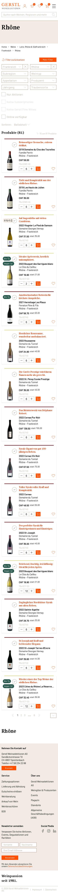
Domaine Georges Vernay (31, 228)
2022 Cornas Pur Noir (29, 417)
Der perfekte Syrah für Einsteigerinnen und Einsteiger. (36, 527)
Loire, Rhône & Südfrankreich (32, 47)
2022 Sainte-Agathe (29, 609)
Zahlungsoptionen (10, 781)
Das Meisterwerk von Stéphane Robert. (35, 412)
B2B (4, 811)
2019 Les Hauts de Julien (31, 187)
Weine (13, 47)
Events (34, 795)
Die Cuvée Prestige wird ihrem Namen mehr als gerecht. (35, 373)
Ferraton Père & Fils (29, 305)
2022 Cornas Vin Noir (29, 456)
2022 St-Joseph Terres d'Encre (34, 648)
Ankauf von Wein (10, 801)
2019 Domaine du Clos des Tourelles (37, 149)
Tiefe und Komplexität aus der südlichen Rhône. (35, 182)
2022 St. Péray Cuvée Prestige (34, 379)
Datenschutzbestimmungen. (20, 866)
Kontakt (9, 768)
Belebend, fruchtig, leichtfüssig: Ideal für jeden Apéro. (36, 565)
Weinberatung (8, 796)
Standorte (36, 805)
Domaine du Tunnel (28, 343)
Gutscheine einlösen (12, 791)
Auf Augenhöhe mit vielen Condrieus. (32, 220)
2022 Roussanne (27, 340)
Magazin (35, 800)
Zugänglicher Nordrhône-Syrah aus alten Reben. (35, 604)
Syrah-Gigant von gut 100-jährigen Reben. (33, 450)
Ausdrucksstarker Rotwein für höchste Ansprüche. (35, 297)
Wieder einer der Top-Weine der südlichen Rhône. (36, 681)
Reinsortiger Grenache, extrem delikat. (35, 144)
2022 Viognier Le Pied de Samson (35, 225)
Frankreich (6, 50)
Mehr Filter (48, 59)
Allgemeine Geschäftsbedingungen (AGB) (42, 814)
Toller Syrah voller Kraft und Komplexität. (34, 489)
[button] (53, 14)
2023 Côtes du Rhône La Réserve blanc (35, 686)
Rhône (17, 50)
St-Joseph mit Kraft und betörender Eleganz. (31, 642)
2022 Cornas (25, 494)
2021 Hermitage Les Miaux (32, 302)
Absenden (10, 857)
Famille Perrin (26, 152)
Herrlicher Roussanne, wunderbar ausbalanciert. (32, 335)
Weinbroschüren (10, 806)
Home (4, 47)
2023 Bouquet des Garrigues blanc (36, 571)
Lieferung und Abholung (13, 786)
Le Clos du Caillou (27, 267)
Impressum (37, 889)
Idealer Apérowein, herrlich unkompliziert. (34, 258)
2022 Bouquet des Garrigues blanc (36, 263)
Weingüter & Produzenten (43, 790)
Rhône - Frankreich (28, 155)
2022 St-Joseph (27, 532)
